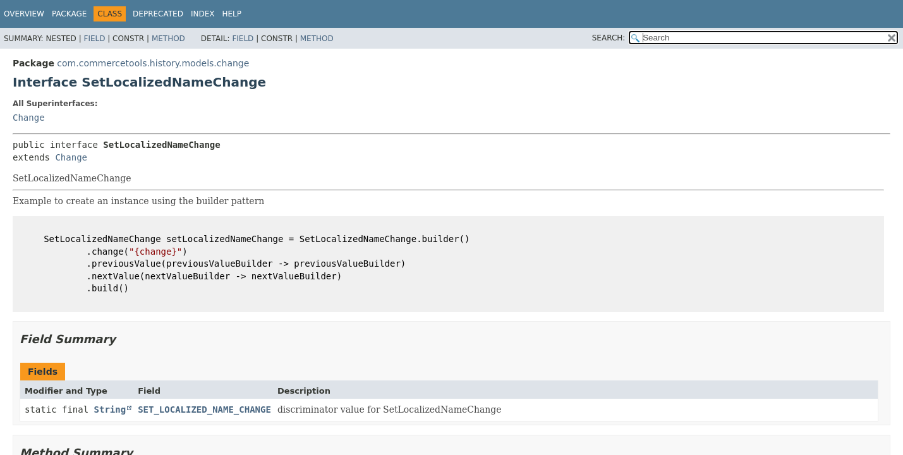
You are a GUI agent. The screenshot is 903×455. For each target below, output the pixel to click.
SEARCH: (609, 37)
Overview (24, 13)
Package (69, 13)
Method (168, 38)
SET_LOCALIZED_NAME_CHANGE (204, 409)
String (110, 409)
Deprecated (158, 13)
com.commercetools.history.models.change (153, 63)
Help (231, 13)
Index (203, 13)
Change (29, 117)
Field (94, 38)
